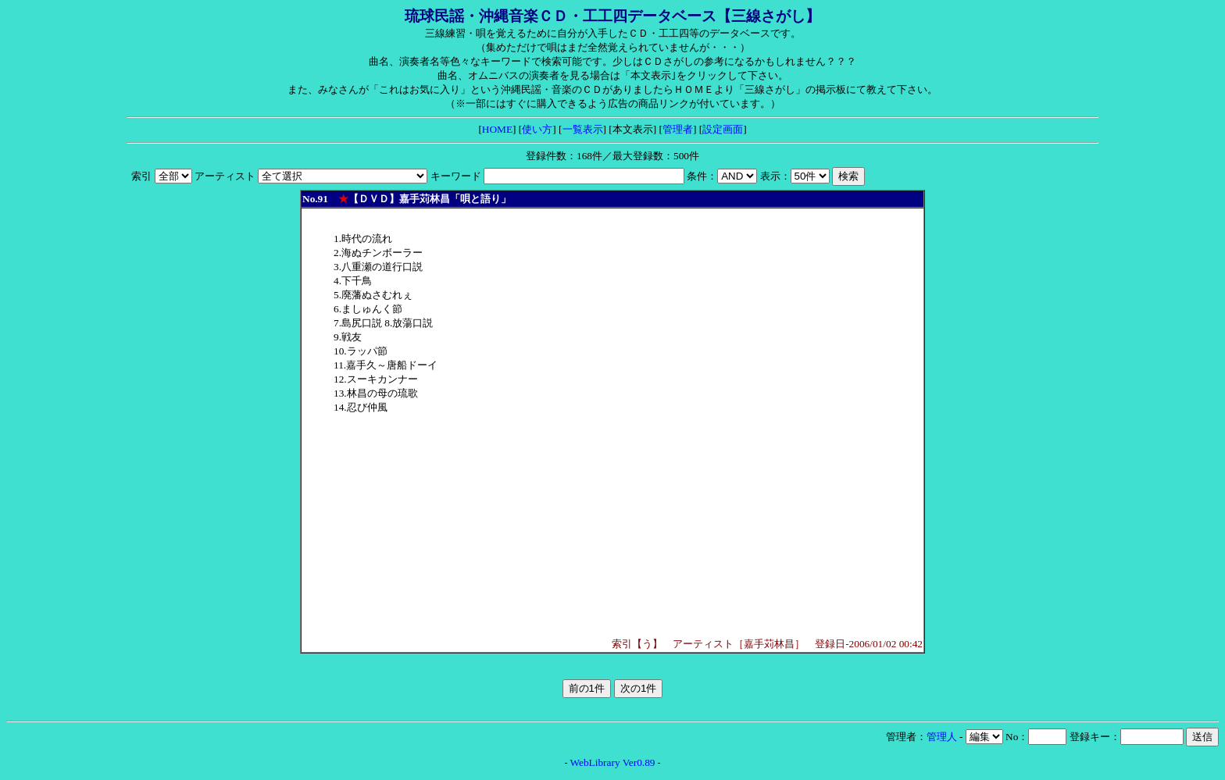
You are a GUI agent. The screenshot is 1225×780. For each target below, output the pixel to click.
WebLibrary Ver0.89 (612, 762)
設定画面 (722, 129)
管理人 (942, 737)
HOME (497, 129)
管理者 (677, 129)
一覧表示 (582, 129)
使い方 (537, 129)
